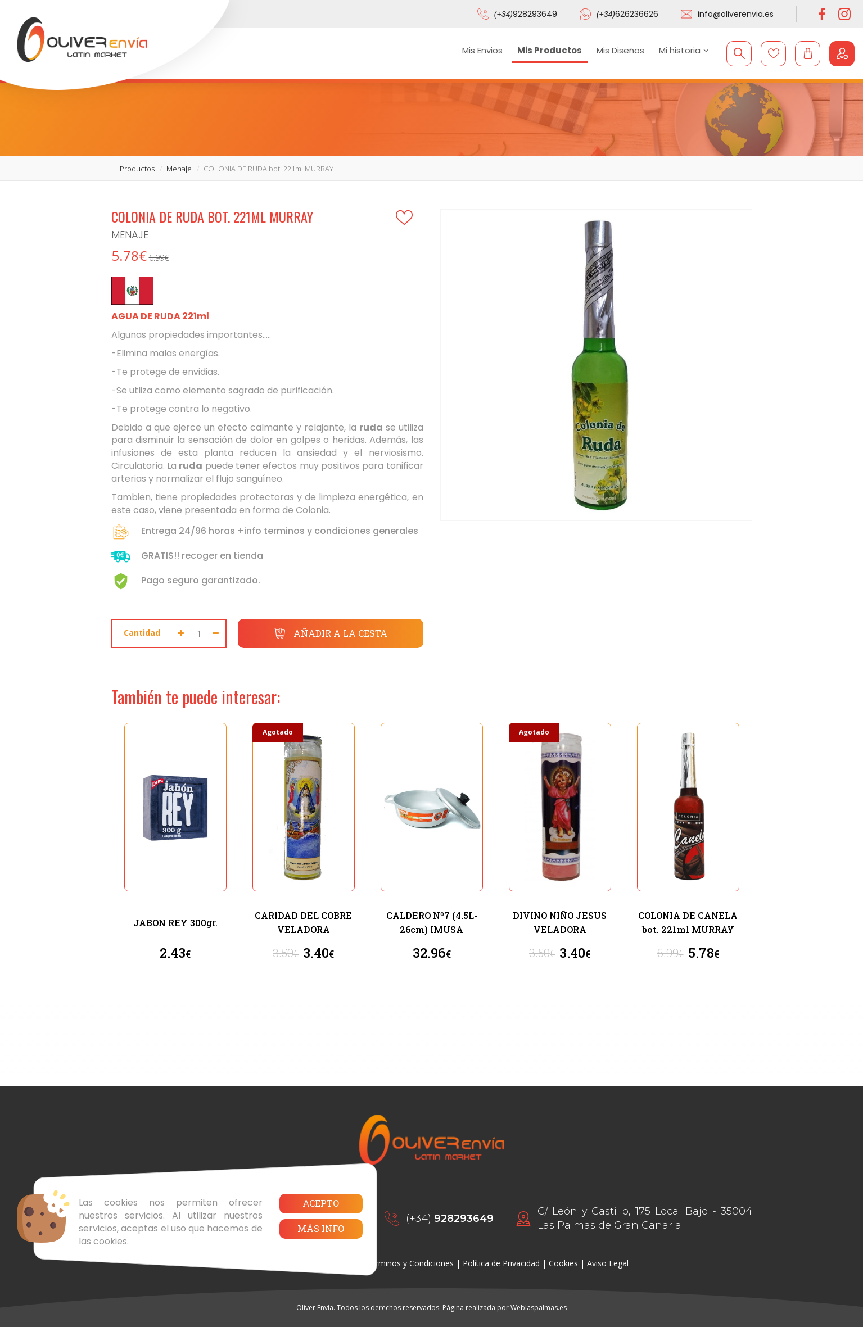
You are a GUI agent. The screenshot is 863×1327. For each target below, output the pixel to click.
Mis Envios (482, 50)
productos (137, 169)
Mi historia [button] (684, 50)
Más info (320, 1228)
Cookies (563, 1263)
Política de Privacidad (501, 1263)
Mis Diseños (620, 50)
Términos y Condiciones (410, 1263)
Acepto (320, 1203)
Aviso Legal (608, 1263)
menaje (179, 169)
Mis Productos (549, 50)
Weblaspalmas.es (538, 1307)
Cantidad (142, 632)
